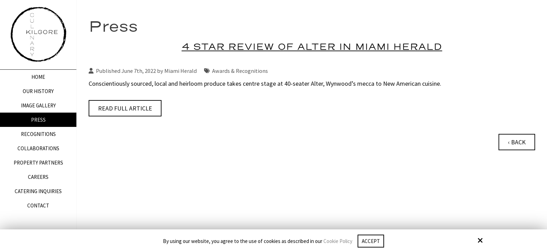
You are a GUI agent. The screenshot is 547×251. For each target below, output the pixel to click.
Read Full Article (125, 108)
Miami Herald (180, 70)
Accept (371, 241)
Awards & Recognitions (240, 70)
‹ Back (517, 142)
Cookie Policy (337, 241)
